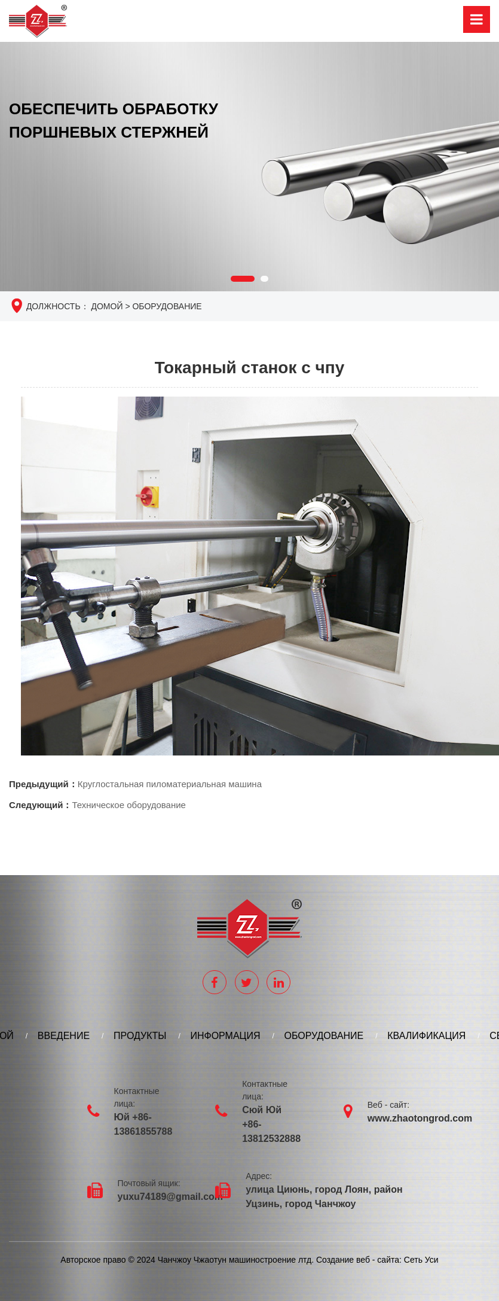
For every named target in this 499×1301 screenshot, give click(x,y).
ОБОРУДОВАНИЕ (166, 307)
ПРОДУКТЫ (140, 1036)
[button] (243, 279)
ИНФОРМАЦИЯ (225, 1036)
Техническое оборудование (128, 805)
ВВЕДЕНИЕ (64, 1036)
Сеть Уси (420, 1260)
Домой (107, 307)
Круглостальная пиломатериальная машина (170, 784)
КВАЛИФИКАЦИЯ (426, 1036)
